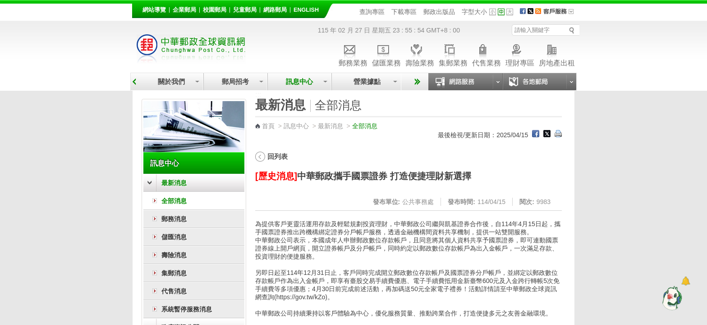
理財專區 (519, 54)
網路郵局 (275, 10)
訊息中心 (299, 81)
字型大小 (474, 11)
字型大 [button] (509, 12)
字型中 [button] (501, 12)
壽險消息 (174, 255)
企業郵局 (184, 10)
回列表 (277, 156)
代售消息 (174, 291)
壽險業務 (419, 54)
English (306, 10)
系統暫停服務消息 (186, 309)
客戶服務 (561, 14)
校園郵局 (214, 10)
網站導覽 (154, 10)
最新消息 (174, 182)
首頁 (268, 126)
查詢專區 (372, 11)
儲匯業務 (386, 54)
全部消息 (174, 200)
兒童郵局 (245, 10)
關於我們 (171, 81)
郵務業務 (353, 54)
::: (137, 8)
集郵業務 (453, 54)
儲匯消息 (174, 237)
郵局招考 (235, 81)
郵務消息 (174, 219)
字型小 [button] (492, 12)
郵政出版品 (439, 11)
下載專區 (404, 11)
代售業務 (486, 54)
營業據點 (366, 81)
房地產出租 (557, 54)
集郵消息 (174, 273)
